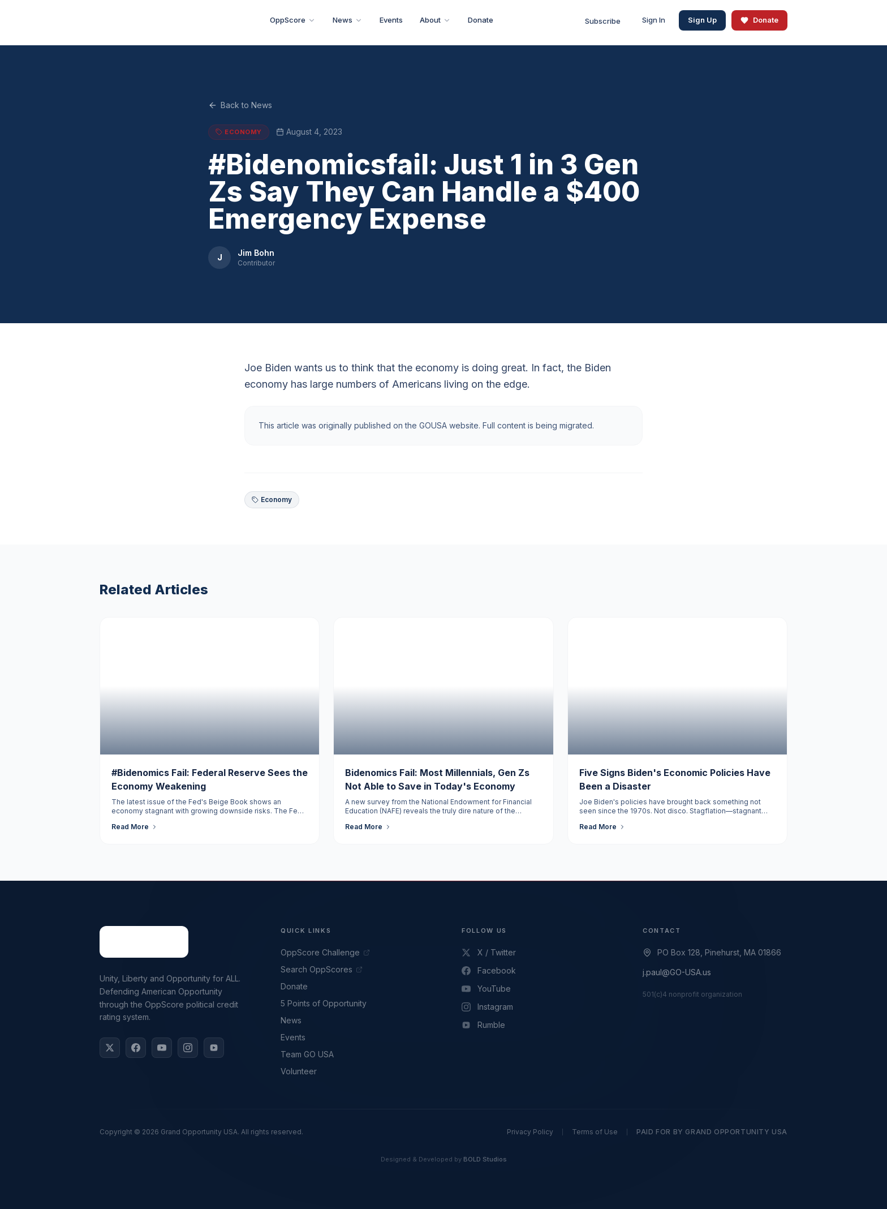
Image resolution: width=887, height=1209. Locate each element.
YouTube (486, 988)
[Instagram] (188, 1047)
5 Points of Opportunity (324, 1003)
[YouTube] (162, 1047)
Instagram (487, 1006)
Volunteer (299, 1071)
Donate (759, 19)
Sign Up (702, 19)
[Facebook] (136, 1047)
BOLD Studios (485, 1159)
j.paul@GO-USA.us (677, 972)
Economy (272, 499)
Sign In (653, 19)
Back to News (240, 105)
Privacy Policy (530, 1131)
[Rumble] (214, 1047)
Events (293, 1037)
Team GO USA (307, 1054)
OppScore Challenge (325, 952)
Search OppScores (322, 969)
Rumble (483, 1025)
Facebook (489, 970)
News (291, 1020)
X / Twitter (489, 952)
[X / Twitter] (110, 1047)
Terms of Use (595, 1131)
